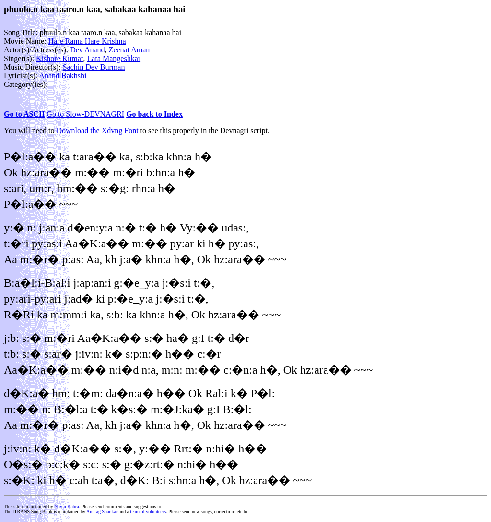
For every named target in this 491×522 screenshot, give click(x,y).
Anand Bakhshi (62, 76)
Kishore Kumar (59, 58)
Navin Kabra (66, 506)
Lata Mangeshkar (114, 58)
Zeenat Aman (129, 50)
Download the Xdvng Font (98, 130)
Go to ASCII (24, 114)
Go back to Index (154, 114)
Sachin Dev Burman (94, 67)
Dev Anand (87, 50)
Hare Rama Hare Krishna (87, 41)
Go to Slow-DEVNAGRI (85, 114)
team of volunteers (148, 511)
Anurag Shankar (101, 511)
